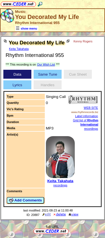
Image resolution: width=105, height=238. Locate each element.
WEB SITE (91, 107)
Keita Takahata (19, 49)
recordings (60, 185)
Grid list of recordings (85, 124)
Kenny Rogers (82, 41)
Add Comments (25, 200)
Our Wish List (46, 64)
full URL (52, 227)
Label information (86, 116)
